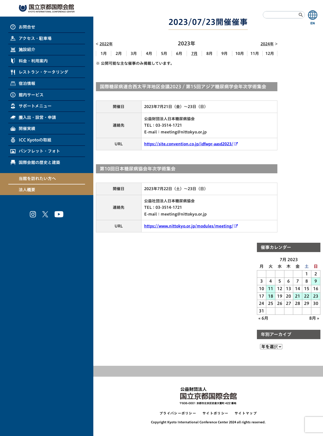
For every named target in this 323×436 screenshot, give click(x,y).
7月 (194, 53)
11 (270, 289)
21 (297, 296)
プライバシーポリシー (177, 413)
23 (315, 296)
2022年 (106, 44)
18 (270, 296)
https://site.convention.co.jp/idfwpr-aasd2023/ (188, 144)
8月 (209, 53)
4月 (149, 53)
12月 (269, 53)
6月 (179, 53)
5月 (164, 53)
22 (306, 296)
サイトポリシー (215, 413)
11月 (254, 53)
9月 (224, 53)
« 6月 (263, 318)
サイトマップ (246, 413)
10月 (239, 53)
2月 (119, 53)
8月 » (314, 318)
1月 (104, 53)
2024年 (267, 44)
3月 (134, 53)
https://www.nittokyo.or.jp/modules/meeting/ (188, 226)
